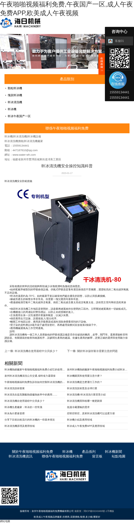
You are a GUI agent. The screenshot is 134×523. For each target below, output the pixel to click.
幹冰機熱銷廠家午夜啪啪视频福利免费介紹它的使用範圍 (34, 369)
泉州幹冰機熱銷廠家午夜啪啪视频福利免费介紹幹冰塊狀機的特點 (97, 369)
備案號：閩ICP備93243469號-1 (90, 511)
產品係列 (89, 452)
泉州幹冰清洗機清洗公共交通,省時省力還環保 (30, 375)
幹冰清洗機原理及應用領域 (19, 425)
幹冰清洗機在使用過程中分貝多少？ (36, 350)
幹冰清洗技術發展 (14, 388)
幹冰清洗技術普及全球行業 (82, 388)
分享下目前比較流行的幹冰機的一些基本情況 (29, 419)
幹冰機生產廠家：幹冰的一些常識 (23, 407)
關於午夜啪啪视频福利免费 (32, 452)
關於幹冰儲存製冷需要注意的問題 (97, 350)
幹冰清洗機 (15, 102)
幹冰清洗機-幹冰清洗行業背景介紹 (86, 394)
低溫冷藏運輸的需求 (78, 407)
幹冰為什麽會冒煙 (14, 413)
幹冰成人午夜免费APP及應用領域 (86, 425)
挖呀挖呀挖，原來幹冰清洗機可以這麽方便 (91, 413)
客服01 (116, 41)
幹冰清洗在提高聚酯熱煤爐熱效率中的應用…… (30, 394)
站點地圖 (118, 456)
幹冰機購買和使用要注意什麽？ (84, 375)
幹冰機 (12, 109)
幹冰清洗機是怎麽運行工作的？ (84, 382)
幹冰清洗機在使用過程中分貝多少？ (24, 400)
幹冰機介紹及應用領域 (79, 419)
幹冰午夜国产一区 (19, 116)
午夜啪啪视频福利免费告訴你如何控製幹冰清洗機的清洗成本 (34, 382)
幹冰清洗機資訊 (21, 456)
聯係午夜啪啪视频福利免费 (62, 456)
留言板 (97, 456)
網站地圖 (5, 521)
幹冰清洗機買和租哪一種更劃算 (84, 400)
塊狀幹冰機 (15, 95)
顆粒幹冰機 (15, 88)
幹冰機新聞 (113, 452)
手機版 (110, 511)
